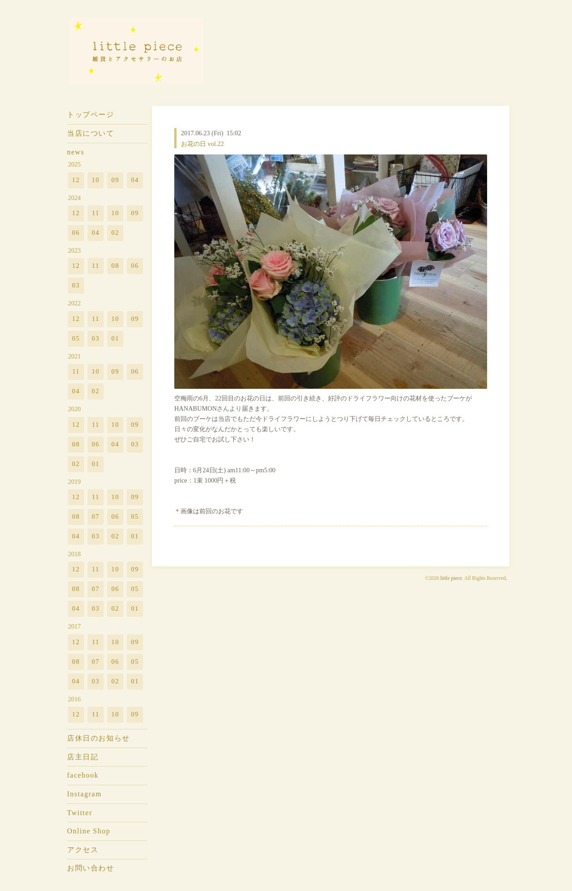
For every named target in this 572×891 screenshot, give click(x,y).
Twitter (80, 812)
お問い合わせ (90, 868)
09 (115, 179)
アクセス (82, 850)
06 (76, 232)
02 (115, 232)
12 (76, 179)
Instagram (84, 794)
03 (76, 285)
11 (96, 213)
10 (95, 179)
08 (115, 265)
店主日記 (82, 757)
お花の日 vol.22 (202, 143)
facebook (83, 775)
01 (115, 338)
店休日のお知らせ (98, 738)
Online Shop (88, 831)
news (75, 152)
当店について (90, 133)
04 (135, 179)
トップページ (90, 114)
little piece (451, 578)
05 (76, 338)
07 (95, 516)
